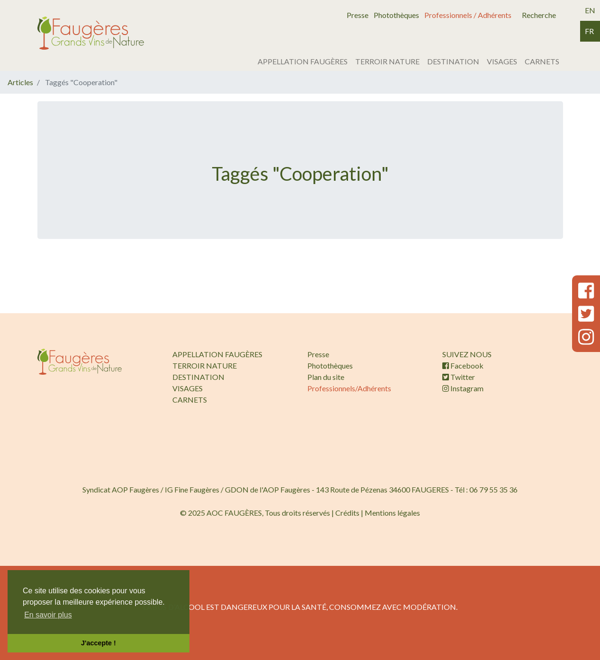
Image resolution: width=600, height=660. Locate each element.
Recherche (539, 14)
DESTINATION (453, 61)
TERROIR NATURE (387, 61)
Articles (20, 82)
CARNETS (542, 61)
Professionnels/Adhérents (349, 388)
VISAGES (502, 61)
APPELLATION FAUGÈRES (303, 61)
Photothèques (396, 14)
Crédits (347, 512)
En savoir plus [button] (48, 615)
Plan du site (325, 376)
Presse (357, 14)
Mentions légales (392, 512)
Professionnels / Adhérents (467, 14)
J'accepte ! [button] (98, 643)
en (590, 10)
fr (589, 30)
